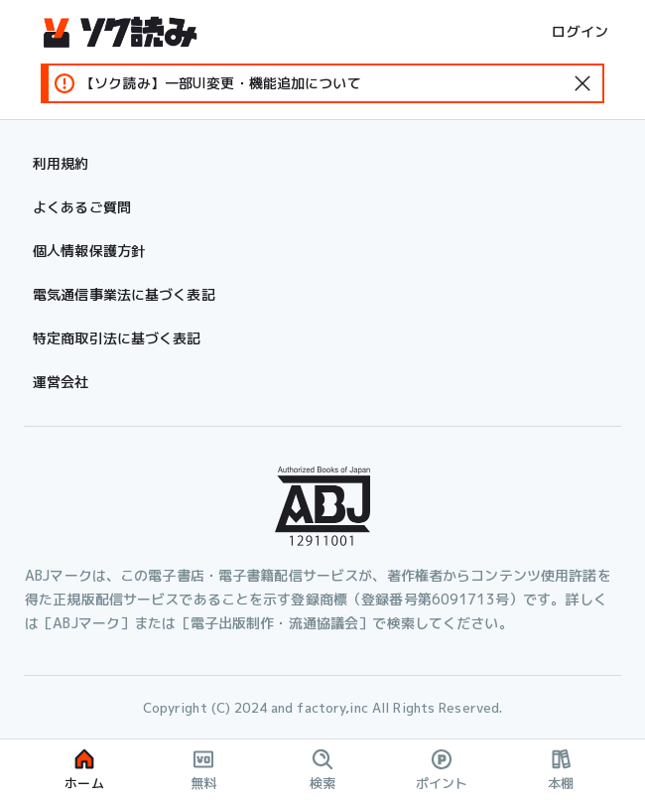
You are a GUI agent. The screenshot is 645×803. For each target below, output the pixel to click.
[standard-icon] (582, 83)
